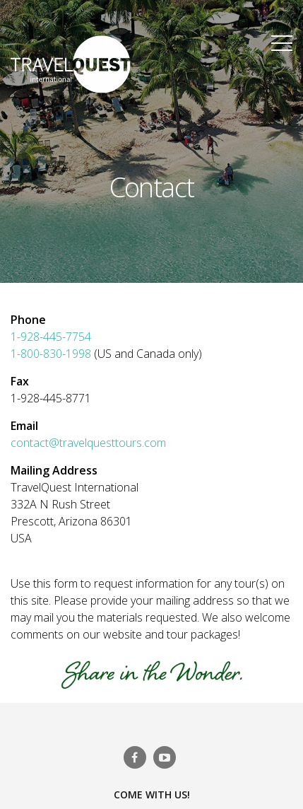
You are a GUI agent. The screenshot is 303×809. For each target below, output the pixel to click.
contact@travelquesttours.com (88, 442)
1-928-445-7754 (51, 336)
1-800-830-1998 (52, 353)
